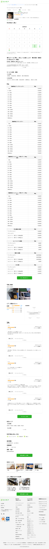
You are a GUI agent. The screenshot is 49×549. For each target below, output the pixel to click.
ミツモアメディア (42, 507)
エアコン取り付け (19, 505)
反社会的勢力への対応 (42, 542)
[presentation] (9, 10)
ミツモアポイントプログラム (27, 544)
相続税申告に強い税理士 (20, 538)
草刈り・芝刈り (18, 522)
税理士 (17, 532)
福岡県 (15, 4)
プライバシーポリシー (11, 542)
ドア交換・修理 (18, 526)
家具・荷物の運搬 (19, 520)
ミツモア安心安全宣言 (43, 509)
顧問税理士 (17, 536)
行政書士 (28, 505)
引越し (17, 507)
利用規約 (4, 542)
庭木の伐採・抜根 (19, 513)
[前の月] (8, 27)
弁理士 (28, 509)
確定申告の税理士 (19, 534)
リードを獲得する (42, 519)
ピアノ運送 (11, 4)
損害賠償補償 (41, 511)
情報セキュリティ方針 (8, 544)
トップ (8, 4)
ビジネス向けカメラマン (31, 503)
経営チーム (3, 505)
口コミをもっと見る (24, 416)
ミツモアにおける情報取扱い (21, 542)
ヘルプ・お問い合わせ (43, 505)
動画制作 (28, 511)
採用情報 (2, 507)
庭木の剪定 (17, 511)
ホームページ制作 (30, 513)
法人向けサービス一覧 (43, 503)
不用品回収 (17, 509)
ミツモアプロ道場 (42, 521)
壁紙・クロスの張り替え (20, 518)
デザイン (28, 515)
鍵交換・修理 (18, 528)
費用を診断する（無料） (24, 455)
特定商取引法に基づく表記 (32, 542)
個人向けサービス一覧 (43, 501)
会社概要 (2, 503)
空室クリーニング (19, 530)
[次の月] (41, 27)
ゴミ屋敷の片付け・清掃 (20, 524)
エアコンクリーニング (19, 503)
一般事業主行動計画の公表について (39, 544)
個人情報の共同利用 (16, 544)
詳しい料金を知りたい (24, 277)
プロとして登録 (41, 517)
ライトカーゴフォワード (20, 4)
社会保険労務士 (30, 507)
